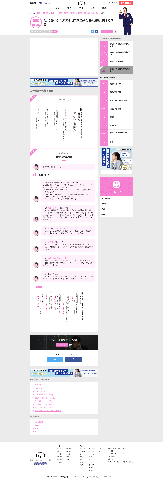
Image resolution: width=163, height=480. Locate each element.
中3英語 (59, 454)
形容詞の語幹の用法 (117, 61)
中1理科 (68, 448)
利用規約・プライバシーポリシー (118, 454)
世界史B (91, 467)
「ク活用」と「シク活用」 (44, 401)
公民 (67, 462)
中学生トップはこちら (43, 3)
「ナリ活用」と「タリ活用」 (45, 407)
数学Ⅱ (82, 457)
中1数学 (59, 457)
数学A (81, 462)
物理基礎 (92, 448)
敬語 (36, 432)
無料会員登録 (126, 3)
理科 (81, 8)
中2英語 (59, 451)
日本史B (91, 465)
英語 (58, 8)
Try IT (81, 2)
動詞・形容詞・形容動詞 (107, 77)
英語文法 (82, 448)
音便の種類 (38, 385)
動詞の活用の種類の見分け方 (45, 395)
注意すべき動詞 (115, 109)
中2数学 (59, 459)
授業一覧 (110, 459)
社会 (93, 8)
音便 (111, 142)
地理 (67, 457)
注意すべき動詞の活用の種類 (45, 398)
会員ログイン (113, 2)
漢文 (100, 451)
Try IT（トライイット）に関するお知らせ (120, 462)
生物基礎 (92, 454)
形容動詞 (113, 125)
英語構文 (82, 451)
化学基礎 (92, 451)
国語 (104, 8)
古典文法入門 (39, 422)
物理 (90, 457)
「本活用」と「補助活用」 (44, 404)
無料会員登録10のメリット (116, 448)
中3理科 (68, 454)
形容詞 (112, 117)
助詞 (36, 428)
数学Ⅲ (82, 459)
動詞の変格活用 (40, 391)
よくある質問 (112, 456)
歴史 (67, 459)
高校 (81, 446)
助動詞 (37, 425)
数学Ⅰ (82, 454)
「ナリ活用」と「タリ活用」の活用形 (48, 411)
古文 (100, 448)
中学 (58, 446)
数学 (69, 8)
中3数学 (59, 462)
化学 (90, 459)
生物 (90, 462)
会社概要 (110, 451)
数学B (81, 465)
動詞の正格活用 (40, 388)
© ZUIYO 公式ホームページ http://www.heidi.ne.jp (67, 477)
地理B (91, 470)
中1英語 (59, 448)
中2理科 (68, 451)
